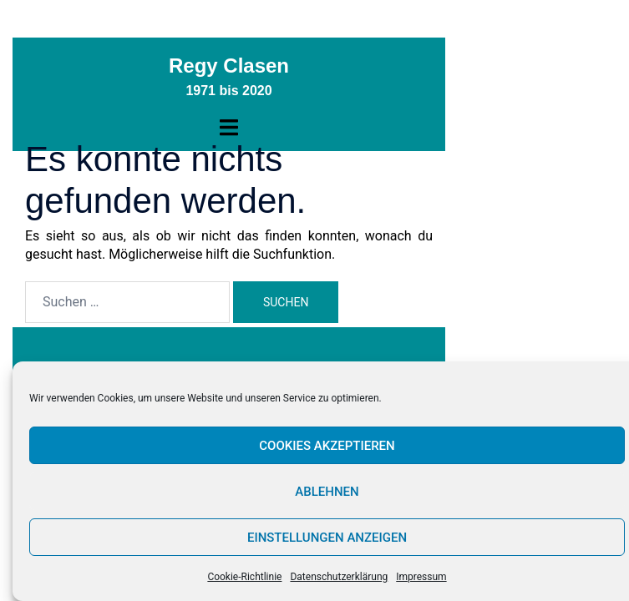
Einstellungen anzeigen (327, 537)
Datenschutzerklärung (339, 577)
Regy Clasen (229, 65)
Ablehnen (326, 491)
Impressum (421, 577)
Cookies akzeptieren (326, 445)
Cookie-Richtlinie (244, 577)
